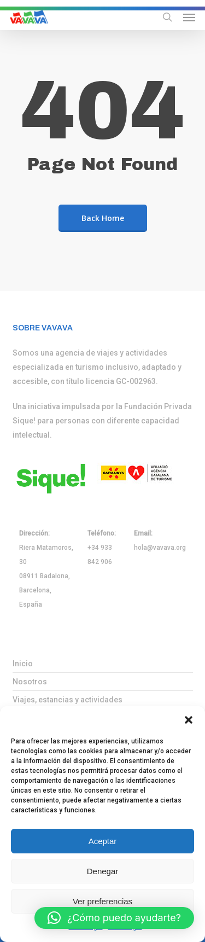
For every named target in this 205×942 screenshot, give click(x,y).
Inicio (23, 663)
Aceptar (103, 841)
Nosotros (30, 681)
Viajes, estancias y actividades (67, 699)
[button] (188, 719)
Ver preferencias (102, 901)
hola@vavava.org (160, 547)
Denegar (103, 871)
